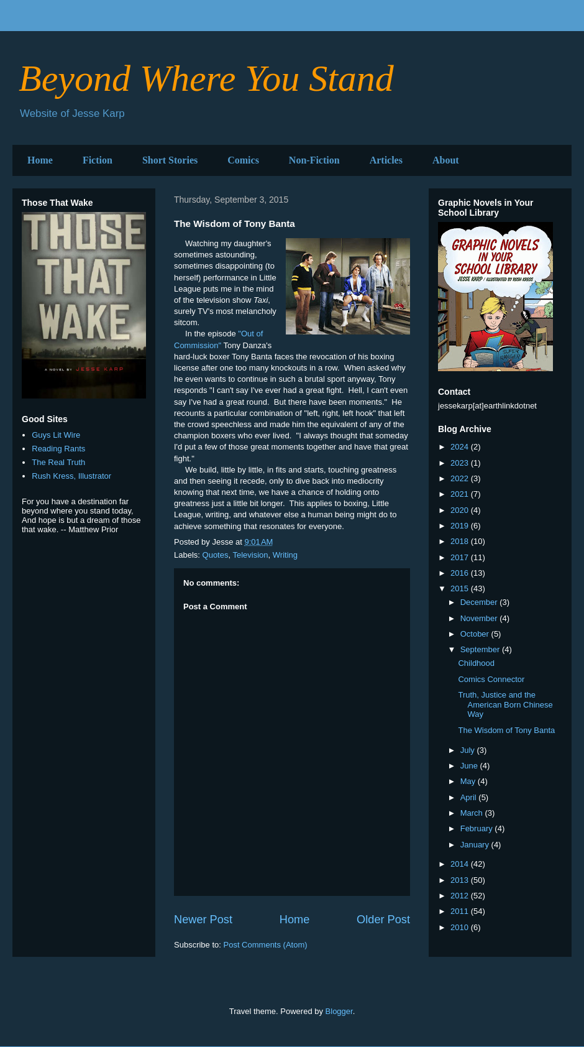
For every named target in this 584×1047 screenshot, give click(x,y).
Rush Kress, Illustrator (71, 476)
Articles (386, 160)
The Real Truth (58, 462)
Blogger (339, 1011)
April (469, 797)
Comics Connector (491, 679)
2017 (460, 557)
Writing (285, 555)
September (481, 649)
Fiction (97, 160)
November (480, 618)
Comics (243, 160)
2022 (460, 478)
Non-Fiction (314, 160)
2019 (460, 525)
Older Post (383, 919)
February (477, 828)
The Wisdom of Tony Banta (506, 730)
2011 (460, 911)
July (468, 750)
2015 (460, 588)
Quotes (216, 555)
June (470, 765)
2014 (460, 864)
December (480, 602)
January (475, 844)
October (475, 634)
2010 (460, 927)
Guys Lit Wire (56, 435)
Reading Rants (58, 448)
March (472, 813)
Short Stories (170, 160)
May (469, 781)
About (445, 160)
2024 (460, 446)
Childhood (476, 663)
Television (250, 555)
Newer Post (203, 919)
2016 (460, 573)
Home (40, 160)
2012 (460, 895)
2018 (460, 541)
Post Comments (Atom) (266, 944)
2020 (460, 510)
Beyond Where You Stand (206, 78)
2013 (460, 880)
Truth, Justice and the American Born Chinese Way (505, 704)
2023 (460, 463)
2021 (460, 494)
